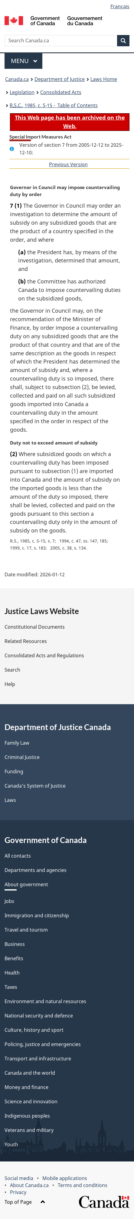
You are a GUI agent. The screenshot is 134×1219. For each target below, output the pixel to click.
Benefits (14, 958)
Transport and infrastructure (38, 1058)
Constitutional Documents (35, 627)
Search (12, 669)
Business (15, 944)
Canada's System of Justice (35, 785)
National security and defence (39, 1015)
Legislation (22, 92)
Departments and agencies (36, 870)
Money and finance (26, 1087)
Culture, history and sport (34, 1030)
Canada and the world (30, 1073)
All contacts (18, 855)
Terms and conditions (82, 1185)
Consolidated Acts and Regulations (44, 655)
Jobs (9, 901)
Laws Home (103, 79)
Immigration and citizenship (37, 915)
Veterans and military (29, 1130)
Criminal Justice (22, 757)
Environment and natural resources (45, 1001)
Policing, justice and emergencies (43, 1044)
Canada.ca (17, 79)
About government (26, 884)
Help (10, 684)
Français (119, 6)
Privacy (18, 1192)
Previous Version (68, 164)
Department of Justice (59, 79)
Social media (19, 1178)
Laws (10, 800)
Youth (11, 1144)
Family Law (17, 742)
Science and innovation (31, 1101)
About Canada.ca (29, 1185)
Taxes (11, 987)
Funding (14, 771)
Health (12, 972)
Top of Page (25, 1202)
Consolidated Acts (60, 92)
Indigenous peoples (27, 1115)
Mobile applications (64, 1178)
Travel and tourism (26, 929)
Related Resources (26, 641)
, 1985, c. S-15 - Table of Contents (54, 105)
